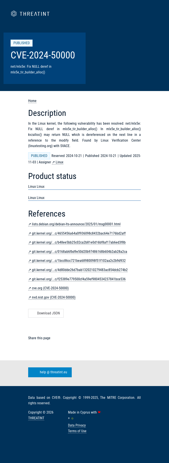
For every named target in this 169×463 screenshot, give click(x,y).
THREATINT (36, 418)
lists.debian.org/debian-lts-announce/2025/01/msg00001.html (76, 224)
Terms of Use (77, 431)
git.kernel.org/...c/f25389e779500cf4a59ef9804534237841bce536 (79, 279)
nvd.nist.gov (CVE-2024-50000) (53, 297)
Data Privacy (77, 425)
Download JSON (45, 313)
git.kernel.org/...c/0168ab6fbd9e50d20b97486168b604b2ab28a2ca (79, 252)
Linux (59, 162)
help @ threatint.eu (49, 372)
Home (32, 101)
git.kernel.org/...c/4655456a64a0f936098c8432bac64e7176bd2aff (79, 233)
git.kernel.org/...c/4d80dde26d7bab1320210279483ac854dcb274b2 (80, 270)
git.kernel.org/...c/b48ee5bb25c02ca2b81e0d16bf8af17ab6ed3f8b (79, 242)
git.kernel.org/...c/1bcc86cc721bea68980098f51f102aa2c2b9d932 (79, 261)
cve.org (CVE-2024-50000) (50, 288)
